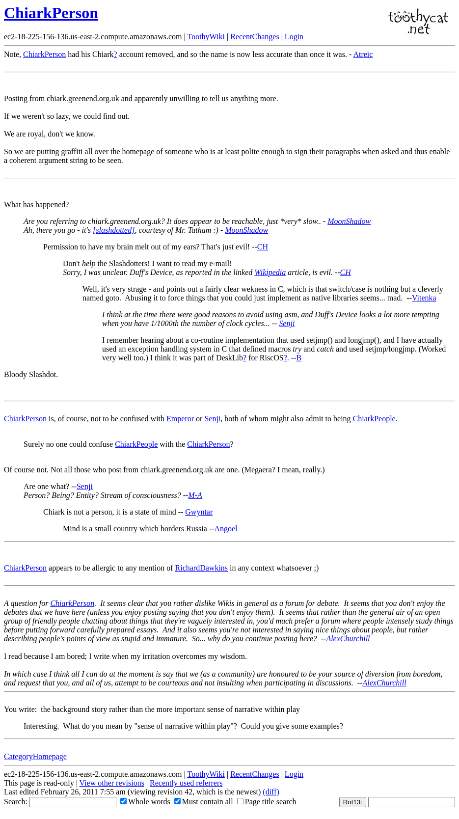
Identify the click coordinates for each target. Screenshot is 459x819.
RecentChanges (254, 36)
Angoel (225, 528)
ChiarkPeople (374, 418)
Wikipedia (270, 272)
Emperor (180, 418)
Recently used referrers (186, 783)
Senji (287, 323)
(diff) (271, 792)
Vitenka (424, 298)
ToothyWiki (205, 36)
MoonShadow (349, 221)
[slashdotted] (114, 230)
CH (262, 247)
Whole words (145, 801)
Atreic (363, 54)
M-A (195, 495)
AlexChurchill (348, 638)
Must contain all (203, 801)
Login (294, 36)
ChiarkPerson (51, 13)
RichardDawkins (201, 568)
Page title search (267, 801)
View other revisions (112, 783)
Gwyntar (199, 512)
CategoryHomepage (35, 756)
